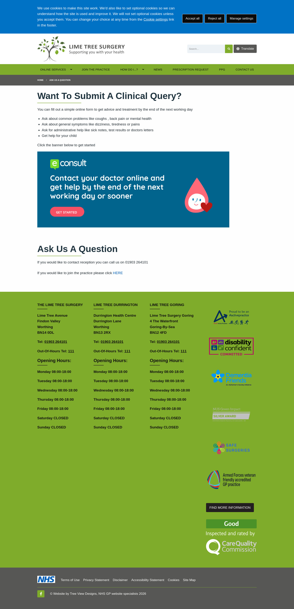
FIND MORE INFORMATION (229, 507)
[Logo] (81, 48)
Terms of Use (70, 580)
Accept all (193, 18)
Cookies (173, 580)
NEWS (158, 69)
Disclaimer (120, 580)
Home (40, 80)
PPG (222, 69)
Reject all (214, 18)
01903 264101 (55, 342)
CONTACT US (245, 69)
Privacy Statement (96, 580)
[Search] (206, 49)
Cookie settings (155, 19)
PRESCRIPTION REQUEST (191, 69)
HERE (118, 273)
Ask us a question (60, 80)
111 (71, 351)
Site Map (189, 580)
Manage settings (241, 18)
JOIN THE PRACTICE (96, 69)
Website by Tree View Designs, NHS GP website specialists (95, 594)
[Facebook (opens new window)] (40, 593)
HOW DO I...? (129, 69)
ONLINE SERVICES (53, 69)
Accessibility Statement (147, 580)
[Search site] (229, 49)
